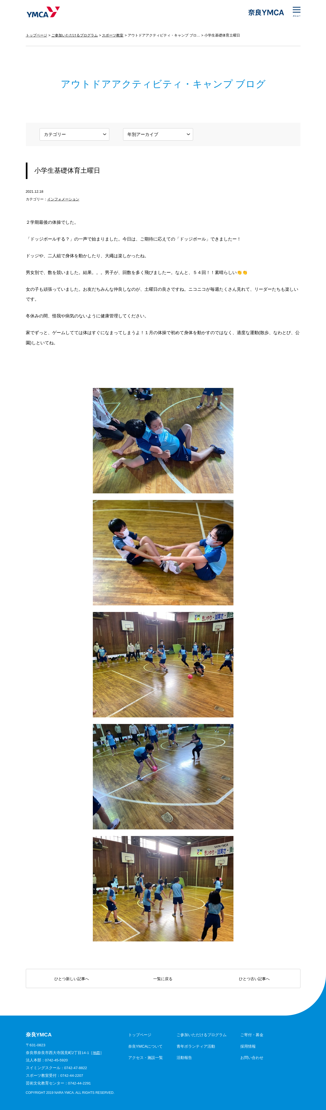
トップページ (36, 35)
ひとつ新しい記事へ (71, 979)
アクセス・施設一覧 (145, 1057)
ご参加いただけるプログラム (74, 35)
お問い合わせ (251, 1057)
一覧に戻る (162, 979)
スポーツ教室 (112, 35)
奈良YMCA (43, 12)
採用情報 (248, 1046)
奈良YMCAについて (145, 1046)
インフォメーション (63, 199)
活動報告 (184, 1057)
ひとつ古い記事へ (254, 979)
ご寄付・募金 (251, 1035)
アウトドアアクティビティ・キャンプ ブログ (164, 35)
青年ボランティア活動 (196, 1046)
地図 (97, 1053)
